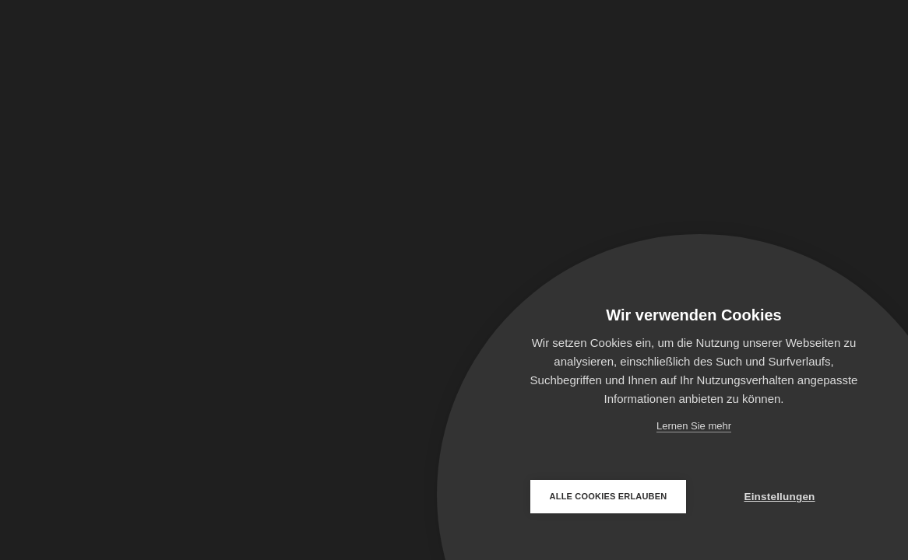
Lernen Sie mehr (693, 426)
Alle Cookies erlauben (608, 496)
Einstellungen (779, 496)
